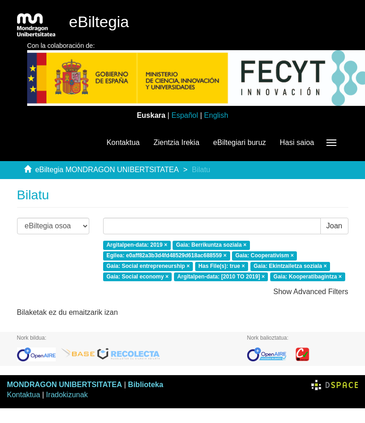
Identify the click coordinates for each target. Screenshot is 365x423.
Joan (334, 226)
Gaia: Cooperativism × (264, 255)
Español (184, 115)
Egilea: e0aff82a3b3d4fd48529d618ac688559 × (166, 255)
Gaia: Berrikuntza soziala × (211, 245)
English (216, 115)
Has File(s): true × (221, 266)
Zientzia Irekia (176, 142)
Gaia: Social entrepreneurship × (148, 266)
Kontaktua (122, 142)
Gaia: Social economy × (137, 276)
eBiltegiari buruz (239, 142)
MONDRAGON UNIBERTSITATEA (64, 384)
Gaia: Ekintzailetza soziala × (290, 266)
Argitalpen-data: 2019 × (136, 245)
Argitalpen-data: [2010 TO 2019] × (221, 276)
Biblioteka (145, 384)
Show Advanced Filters (310, 292)
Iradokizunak (67, 395)
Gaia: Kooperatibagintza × (307, 276)
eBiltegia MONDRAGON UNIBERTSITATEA (107, 170)
